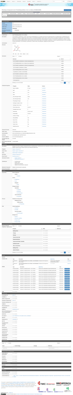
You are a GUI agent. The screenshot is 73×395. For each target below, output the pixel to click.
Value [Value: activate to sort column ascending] (44, 228)
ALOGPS (44, 88)
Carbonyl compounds (16, 154)
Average (35, 345)
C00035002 (15, 319)
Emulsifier (16, 209)
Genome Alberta (11, 385)
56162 (14, 295)
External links (42, 13)
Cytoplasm (19, 189)
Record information (6, 13)
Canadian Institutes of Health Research (19, 382)
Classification (20, 13)
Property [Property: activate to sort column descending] (14, 228)
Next (69, 82)
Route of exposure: (15, 172)
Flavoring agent (20, 213)
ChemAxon (44, 92)
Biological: (16, 182)
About (33, 1)
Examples (29, 1)
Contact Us (39, 1)
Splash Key (41, 266)
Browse (8, 1)
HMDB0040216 (15, 309)
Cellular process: (20, 202)
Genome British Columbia (20, 385)
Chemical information (13, 13)
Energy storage (17, 221)
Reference (50, 345)
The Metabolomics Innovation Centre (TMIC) (16, 383)
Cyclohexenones (15, 156)
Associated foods (47, 13)
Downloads (19, 1)
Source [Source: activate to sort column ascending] (62, 58)
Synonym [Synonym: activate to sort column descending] (14, 58)
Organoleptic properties (66, 13)
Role (3, 206)
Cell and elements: (18, 194)
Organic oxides (18, 157)
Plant (18, 184)
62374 (14, 300)
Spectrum (69, 260)
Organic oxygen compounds (17, 150)
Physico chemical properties (31, 13)
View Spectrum (67, 268)
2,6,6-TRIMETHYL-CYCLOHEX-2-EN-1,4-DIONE (21, 315)
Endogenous (17, 179)
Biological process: (18, 200)
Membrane (19, 191)
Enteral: (16, 174)
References (4, 15)
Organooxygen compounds (17, 152)
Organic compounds (16, 149)
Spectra (37, 13)
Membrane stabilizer (18, 218)
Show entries (17, 56)
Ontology (24, 13)
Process (3, 198)
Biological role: (15, 214)
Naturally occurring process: (17, 198)
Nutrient (16, 216)
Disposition (4, 172)
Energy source (17, 219)
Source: (13, 177)
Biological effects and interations (56, 13)
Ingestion (18, 175)
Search (13, 1)
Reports (24, 1)
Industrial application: (16, 206)
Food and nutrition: (18, 211)
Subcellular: (17, 187)
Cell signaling (21, 203)
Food (16, 181)
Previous (62, 82)
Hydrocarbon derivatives (19, 159)
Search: (63, 56)
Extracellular (19, 196)
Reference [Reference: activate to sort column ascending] (59, 228)
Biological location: (15, 186)
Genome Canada (4, 385)
